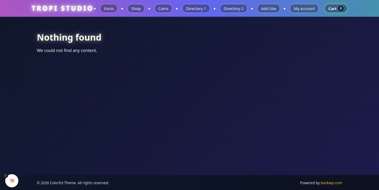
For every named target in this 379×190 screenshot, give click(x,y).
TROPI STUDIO (63, 8)
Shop (136, 8)
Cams (163, 8)
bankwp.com (331, 182)
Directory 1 (196, 8)
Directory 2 (234, 8)
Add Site (268, 8)
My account (304, 8)
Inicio (109, 8)
